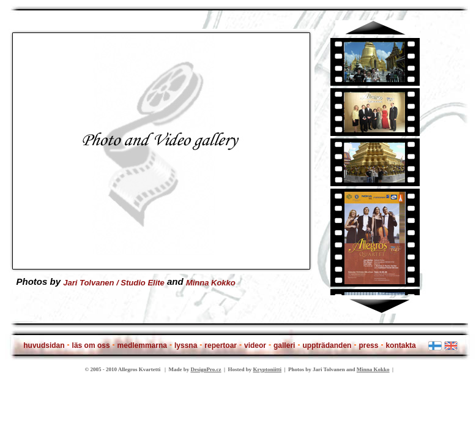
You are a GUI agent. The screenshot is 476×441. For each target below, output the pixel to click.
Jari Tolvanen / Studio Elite (114, 282)
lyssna (185, 345)
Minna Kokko (211, 282)
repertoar (220, 345)
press (368, 345)
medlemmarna (142, 345)
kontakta (400, 345)
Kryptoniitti (267, 369)
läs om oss (91, 345)
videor (255, 345)
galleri (284, 345)
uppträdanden (326, 345)
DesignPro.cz (205, 369)
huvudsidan (43, 345)
